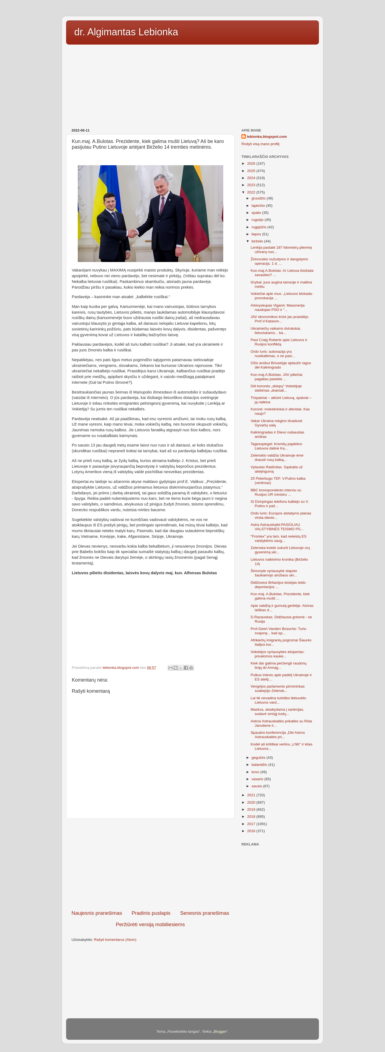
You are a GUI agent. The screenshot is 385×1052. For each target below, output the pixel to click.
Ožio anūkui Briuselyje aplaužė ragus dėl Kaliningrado (281, 365)
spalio (257, 213)
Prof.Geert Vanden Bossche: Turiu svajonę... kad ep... (278, 631)
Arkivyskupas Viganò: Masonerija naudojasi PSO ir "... (278, 307)
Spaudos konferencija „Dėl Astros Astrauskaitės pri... (278, 735)
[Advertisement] (192, 84)
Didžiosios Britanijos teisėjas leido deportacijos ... (278, 584)
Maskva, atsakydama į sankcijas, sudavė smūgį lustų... (277, 711)
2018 (251, 816)
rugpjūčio (260, 227)
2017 (251, 824)
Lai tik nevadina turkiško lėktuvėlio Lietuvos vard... (278, 700)
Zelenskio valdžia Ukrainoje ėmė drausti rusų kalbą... (277, 457)
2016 (251, 831)
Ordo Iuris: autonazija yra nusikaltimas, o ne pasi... (273, 353)
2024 (251, 178)
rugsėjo (258, 220)
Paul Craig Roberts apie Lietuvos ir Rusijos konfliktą (279, 342)
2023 (251, 185)
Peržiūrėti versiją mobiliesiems (150, 924)
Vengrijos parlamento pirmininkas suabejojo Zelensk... (278, 688)
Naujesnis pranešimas (97, 913)
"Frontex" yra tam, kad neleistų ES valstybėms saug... (278, 538)
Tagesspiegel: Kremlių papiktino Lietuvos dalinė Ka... (276, 446)
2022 (251, 192)
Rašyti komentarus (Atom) (115, 940)
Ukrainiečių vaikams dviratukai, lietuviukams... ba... (276, 330)
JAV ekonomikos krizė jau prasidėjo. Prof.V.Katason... (280, 319)
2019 (251, 809)
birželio (258, 241)
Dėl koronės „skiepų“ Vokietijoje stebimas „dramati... (276, 388)
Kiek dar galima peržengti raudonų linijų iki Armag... (279, 665)
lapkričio (259, 206)
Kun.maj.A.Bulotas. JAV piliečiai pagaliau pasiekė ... (276, 377)
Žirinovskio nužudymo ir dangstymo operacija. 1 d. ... (279, 261)
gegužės (259, 758)
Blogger (220, 1031)
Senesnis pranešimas (204, 913)
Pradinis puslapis (151, 913)
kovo (256, 772)
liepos (257, 234)
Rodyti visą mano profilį (260, 144)
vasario (258, 779)
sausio (257, 786)
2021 (251, 795)
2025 (251, 171)
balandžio (260, 765)
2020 (251, 802)
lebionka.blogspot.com (267, 137)
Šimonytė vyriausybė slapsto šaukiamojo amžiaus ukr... (274, 573)
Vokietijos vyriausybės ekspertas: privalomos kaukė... (278, 654)
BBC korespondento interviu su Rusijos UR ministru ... (276, 492)
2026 (251, 163)
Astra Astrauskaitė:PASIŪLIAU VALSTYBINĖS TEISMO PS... (277, 527)
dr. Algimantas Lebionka (126, 32)
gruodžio (259, 198)
